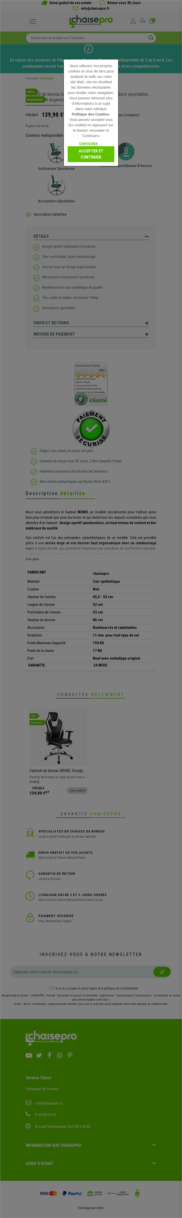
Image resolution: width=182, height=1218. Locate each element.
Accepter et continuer (91, 154)
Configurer (88, 143)
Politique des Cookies (90, 114)
